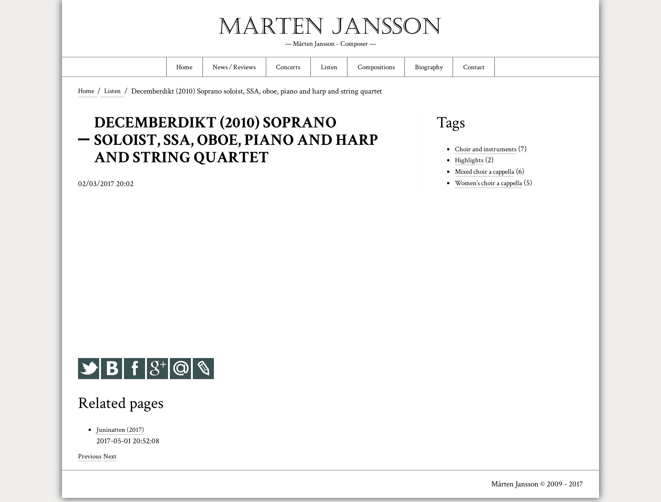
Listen (329, 70)
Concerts (283, 70)
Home (166, 70)
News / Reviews (222, 70)
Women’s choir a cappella (493, 187)
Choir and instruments (489, 153)
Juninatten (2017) (122, 434)
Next (113, 460)
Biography (442, 70)
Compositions (383, 70)
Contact (492, 70)
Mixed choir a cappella (489, 176)
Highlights (471, 165)
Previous (91, 460)
